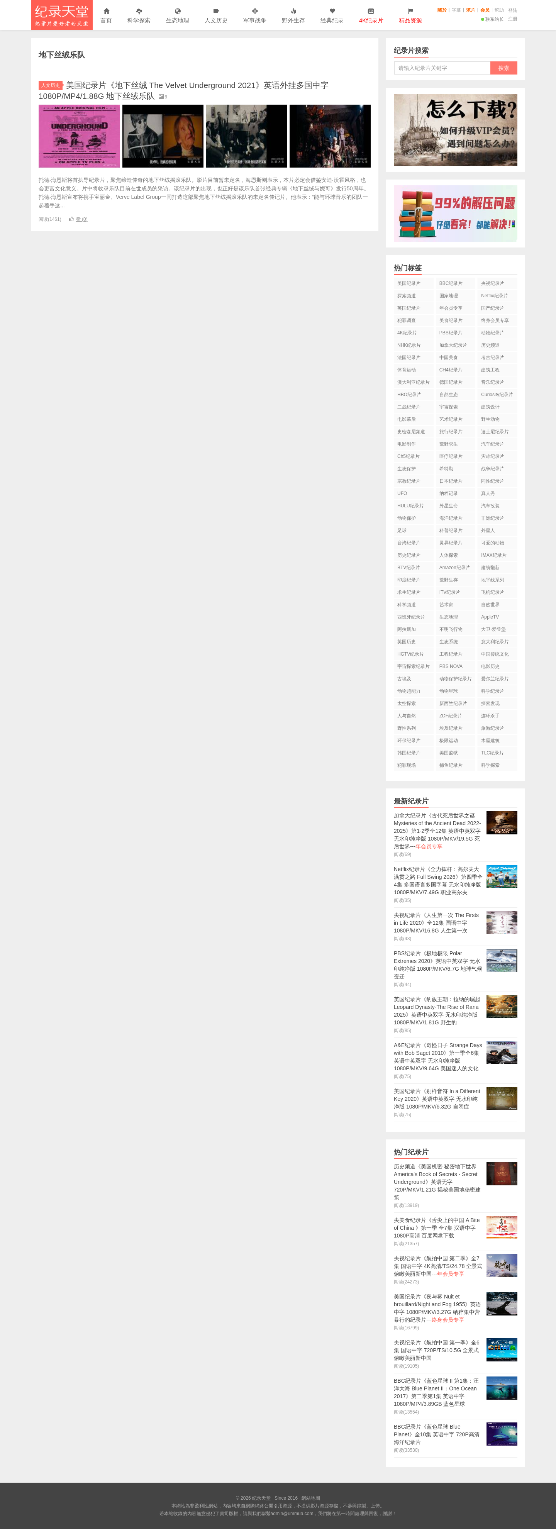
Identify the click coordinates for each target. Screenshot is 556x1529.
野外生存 (293, 16)
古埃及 (404, 678)
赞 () (78, 219)
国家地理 (448, 295)
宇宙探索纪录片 (413, 666)
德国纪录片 (451, 382)
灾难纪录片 (492, 456)
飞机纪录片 (492, 592)
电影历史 (490, 666)
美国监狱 (448, 753)
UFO (402, 493)
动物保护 (406, 518)
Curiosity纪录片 (497, 394)
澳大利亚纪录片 (413, 382)
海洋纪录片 (451, 518)
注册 (512, 19)
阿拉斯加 (406, 629)
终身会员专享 (495, 320)
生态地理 (177, 16)
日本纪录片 (451, 481)
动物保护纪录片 (455, 678)
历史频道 (490, 345)
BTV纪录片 (408, 567)
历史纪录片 (408, 555)
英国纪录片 (408, 308)
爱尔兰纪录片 (495, 678)
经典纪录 (332, 16)
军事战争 (254, 16)
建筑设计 (490, 407)
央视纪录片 (492, 283)
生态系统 (448, 641)
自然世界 (490, 604)
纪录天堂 (62, 15)
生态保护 (406, 468)
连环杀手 (490, 716)
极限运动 (448, 740)
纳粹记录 (448, 493)
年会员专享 (451, 308)
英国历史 (406, 641)
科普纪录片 (451, 530)
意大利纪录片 (495, 641)
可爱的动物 (492, 543)
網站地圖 (311, 1498)
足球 (402, 530)
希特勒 (446, 468)
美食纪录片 (451, 320)
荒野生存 (448, 580)
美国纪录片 (408, 283)
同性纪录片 (492, 481)
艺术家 (446, 604)
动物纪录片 (492, 333)
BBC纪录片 (451, 283)
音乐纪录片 (492, 382)
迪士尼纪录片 (495, 431)
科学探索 (139, 16)
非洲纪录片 (492, 518)
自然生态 (448, 394)
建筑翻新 (490, 567)
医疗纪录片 (451, 456)
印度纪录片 (408, 580)
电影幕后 (406, 419)
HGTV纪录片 (410, 654)
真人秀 (488, 493)
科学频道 (406, 604)
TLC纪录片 (492, 753)
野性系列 (406, 728)
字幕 (456, 10)
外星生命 (448, 506)
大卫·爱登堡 (493, 629)
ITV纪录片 (450, 592)
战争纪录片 (492, 468)
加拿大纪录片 (453, 345)
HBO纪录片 (409, 394)
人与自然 (406, 716)
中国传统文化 (495, 654)
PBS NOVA (451, 666)
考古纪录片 (492, 357)
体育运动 (406, 370)
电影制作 (406, 444)
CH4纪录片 (451, 370)
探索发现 (490, 703)
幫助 (499, 10)
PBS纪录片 (451, 333)
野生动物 (490, 419)
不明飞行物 (451, 629)
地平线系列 (492, 580)
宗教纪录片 (408, 481)
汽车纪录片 (492, 444)
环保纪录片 (408, 740)
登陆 (512, 10)
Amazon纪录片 (454, 567)
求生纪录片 (408, 592)
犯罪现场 (406, 765)
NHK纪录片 (409, 345)
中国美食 (448, 357)
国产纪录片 (492, 308)
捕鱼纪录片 (451, 765)
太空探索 (406, 703)
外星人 (488, 530)
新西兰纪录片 (453, 703)
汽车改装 (490, 506)
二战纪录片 (408, 407)
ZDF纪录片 (450, 716)
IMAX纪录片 (493, 555)
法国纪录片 (408, 357)
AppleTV (490, 617)
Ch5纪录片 (408, 456)
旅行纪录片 (451, 431)
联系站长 (492, 19)
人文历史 (216, 16)
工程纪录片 (451, 654)
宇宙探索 (448, 407)
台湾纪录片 (408, 543)
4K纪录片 (407, 333)
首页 (106, 16)
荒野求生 (448, 444)
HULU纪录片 (410, 506)
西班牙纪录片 (411, 617)
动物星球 (448, 691)
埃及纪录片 (451, 728)
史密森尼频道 (411, 431)
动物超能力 (408, 691)
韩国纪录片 (408, 753)
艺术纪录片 (451, 419)
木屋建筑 (490, 740)
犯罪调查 (406, 320)
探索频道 (406, 295)
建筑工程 (490, 370)
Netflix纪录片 (494, 295)
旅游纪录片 (492, 728)
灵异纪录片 (451, 543)
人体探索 (448, 555)
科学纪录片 (492, 691)
